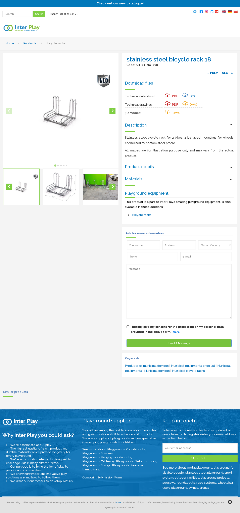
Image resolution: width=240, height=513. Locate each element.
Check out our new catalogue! (120, 3)
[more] (176, 331)
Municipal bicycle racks (188, 371)
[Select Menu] (232, 24)
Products (30, 43)
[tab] (55, 165)
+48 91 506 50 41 (68, 14)
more (118, 502)
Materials (133, 179)
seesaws (168, 482)
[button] (21, 187)
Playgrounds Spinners (97, 453)
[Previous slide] (9, 111)
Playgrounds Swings (96, 465)
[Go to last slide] (9, 187)
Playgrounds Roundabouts (126, 449)
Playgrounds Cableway (98, 461)
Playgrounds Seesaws (128, 465)
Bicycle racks (141, 215)
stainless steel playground (204, 472)
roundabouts (186, 482)
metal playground (199, 467)
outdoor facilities (187, 477)
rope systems (206, 482)
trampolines (90, 469)
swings (193, 487)
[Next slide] (112, 111)
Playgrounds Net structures (136, 461)
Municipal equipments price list (193, 366)
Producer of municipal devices (147, 366)
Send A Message (179, 343)
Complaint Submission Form (102, 477)
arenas (205, 487)
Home (9, 43)
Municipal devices (157, 371)
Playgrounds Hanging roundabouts (106, 457)
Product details (139, 166)
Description (136, 125)
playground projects (215, 477)
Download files (139, 83)
